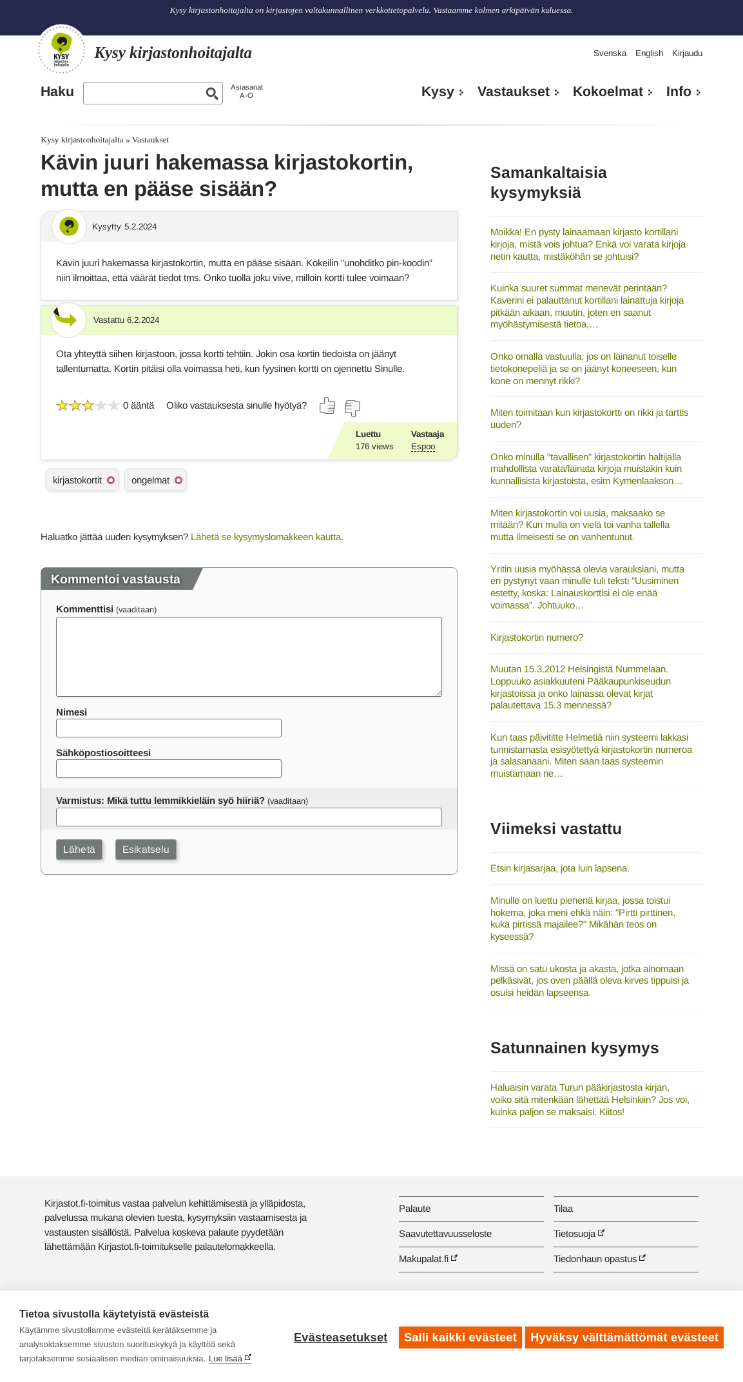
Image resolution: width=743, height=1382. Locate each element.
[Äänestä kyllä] (328, 405)
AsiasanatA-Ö (247, 91)
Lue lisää (225, 1358)
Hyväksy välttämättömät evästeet (624, 1336)
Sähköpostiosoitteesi (103, 752)
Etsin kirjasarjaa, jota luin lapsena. (560, 867)
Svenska (609, 53)
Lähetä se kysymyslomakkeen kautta (266, 536)
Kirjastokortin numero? (536, 637)
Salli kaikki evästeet (457, 1336)
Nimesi (71, 711)
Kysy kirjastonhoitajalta (82, 139)
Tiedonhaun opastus (595, 1258)
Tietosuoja (574, 1233)
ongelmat (150, 479)
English (649, 53)
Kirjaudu (687, 53)
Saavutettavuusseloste (445, 1233)
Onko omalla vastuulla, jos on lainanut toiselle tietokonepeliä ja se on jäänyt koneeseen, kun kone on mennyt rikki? (583, 368)
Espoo (423, 446)
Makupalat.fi (424, 1258)
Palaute (414, 1208)
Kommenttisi (84, 608)
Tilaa (563, 1208)
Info (678, 91)
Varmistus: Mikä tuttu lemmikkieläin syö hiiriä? (160, 800)
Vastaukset (514, 91)
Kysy (437, 91)
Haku (57, 91)
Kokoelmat (608, 91)
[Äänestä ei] (351, 408)
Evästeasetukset (338, 1336)
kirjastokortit (77, 479)
